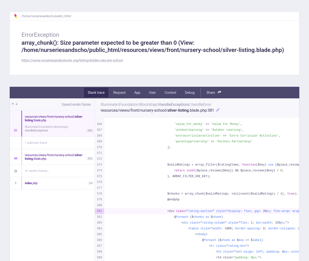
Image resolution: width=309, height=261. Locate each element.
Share (213, 92)
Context (170, 92)
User (152, 92)
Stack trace (96, 92)
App (137, 92)
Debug (190, 92)
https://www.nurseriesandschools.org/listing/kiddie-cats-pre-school (72, 60)
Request (119, 92)
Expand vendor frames (76, 104)
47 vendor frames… (37, 171)
